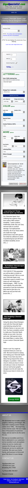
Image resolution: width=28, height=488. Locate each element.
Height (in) (8, 54)
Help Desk (21, 479)
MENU (14, 12)
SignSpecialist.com (14, 482)
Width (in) (8, 58)
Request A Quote (7, 474)
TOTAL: (8, 67)
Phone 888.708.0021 (10, 471)
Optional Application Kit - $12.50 (15, 163)
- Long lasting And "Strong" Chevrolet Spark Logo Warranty (13, 212)
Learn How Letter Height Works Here (14, 44)
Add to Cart (23, 183)
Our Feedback (14, 479)
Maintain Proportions (10, 63)
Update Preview (13, 183)
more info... (7, 293)
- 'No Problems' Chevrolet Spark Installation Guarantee (13, 266)
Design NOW (14, 399)
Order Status (6, 479)
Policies (9, 480)
